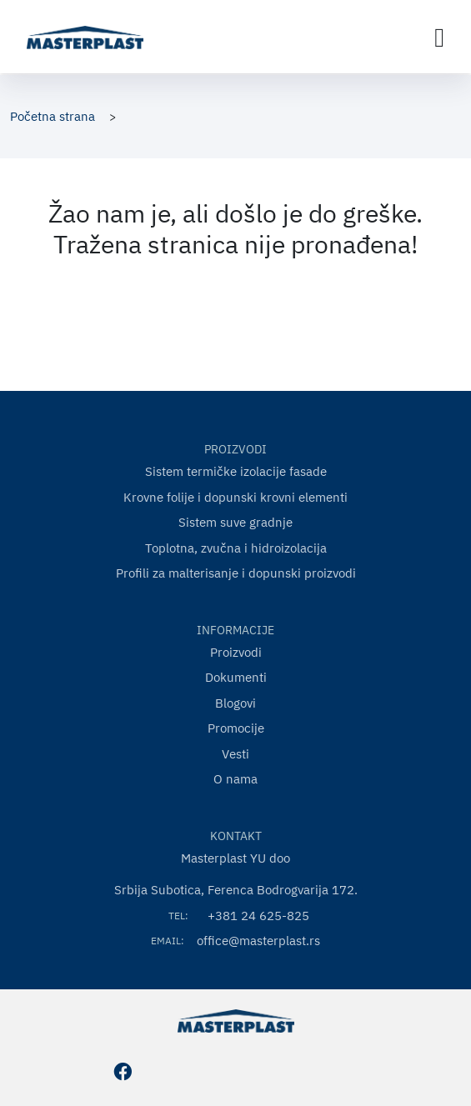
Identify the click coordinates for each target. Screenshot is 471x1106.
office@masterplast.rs (258, 940)
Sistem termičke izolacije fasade (236, 471)
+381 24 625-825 (258, 915)
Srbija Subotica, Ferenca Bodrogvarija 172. (236, 890)
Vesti (235, 754)
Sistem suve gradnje (235, 522)
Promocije (236, 728)
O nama (235, 779)
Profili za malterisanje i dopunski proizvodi (236, 573)
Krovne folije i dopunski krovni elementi (235, 497)
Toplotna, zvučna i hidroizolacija (236, 548)
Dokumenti (236, 677)
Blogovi (235, 703)
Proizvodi (236, 652)
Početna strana (52, 116)
